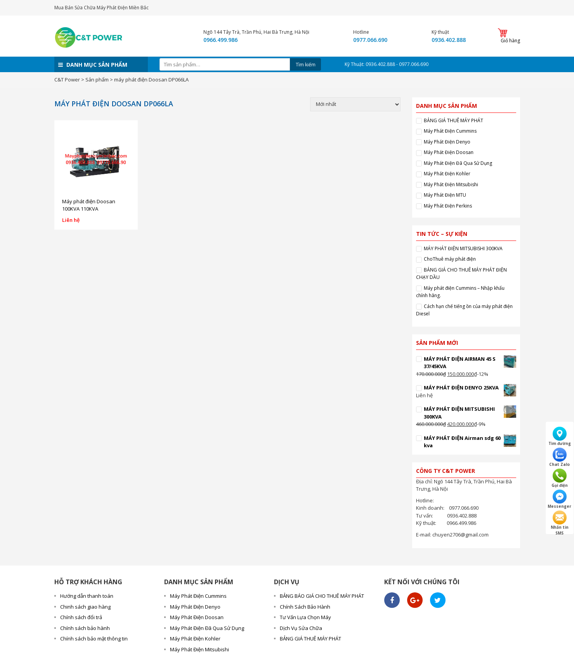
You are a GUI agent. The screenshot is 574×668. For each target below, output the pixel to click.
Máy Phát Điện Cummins (450, 131)
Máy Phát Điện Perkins (448, 205)
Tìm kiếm (306, 64)
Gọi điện (559, 478)
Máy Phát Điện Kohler (447, 173)
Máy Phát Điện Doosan (448, 152)
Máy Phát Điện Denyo (447, 141)
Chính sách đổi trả (81, 617)
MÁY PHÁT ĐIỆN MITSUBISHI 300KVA (463, 248)
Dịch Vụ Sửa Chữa (301, 628)
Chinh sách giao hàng (85, 606)
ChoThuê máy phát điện (450, 259)
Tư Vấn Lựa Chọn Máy (305, 617)
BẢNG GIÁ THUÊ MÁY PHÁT (453, 120)
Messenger (559, 499)
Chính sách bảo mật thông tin (94, 638)
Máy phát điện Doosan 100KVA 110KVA (88, 205)
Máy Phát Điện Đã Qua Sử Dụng (458, 163)
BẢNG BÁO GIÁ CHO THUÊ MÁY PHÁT (322, 595)
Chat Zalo (559, 457)
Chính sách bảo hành (85, 628)
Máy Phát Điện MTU (445, 195)
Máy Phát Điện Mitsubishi (451, 184)
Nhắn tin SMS (560, 520)
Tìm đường (559, 436)
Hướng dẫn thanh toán (86, 595)
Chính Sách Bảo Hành (305, 606)
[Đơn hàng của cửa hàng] (355, 104)
